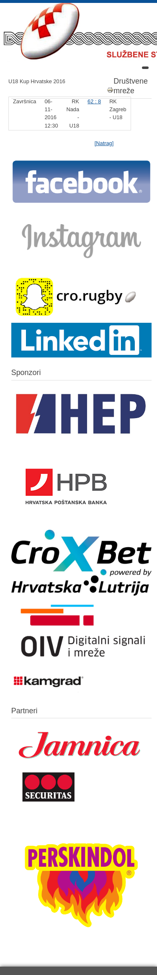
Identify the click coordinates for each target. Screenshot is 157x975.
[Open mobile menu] (145, 67)
